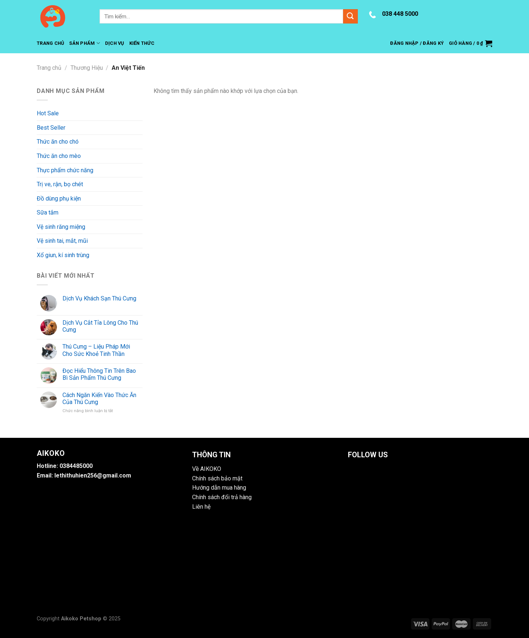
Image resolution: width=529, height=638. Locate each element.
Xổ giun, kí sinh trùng (63, 255)
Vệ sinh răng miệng (61, 226)
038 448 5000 (400, 13)
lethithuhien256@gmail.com (92, 475)
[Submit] (350, 16)
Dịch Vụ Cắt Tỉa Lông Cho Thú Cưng (100, 326)
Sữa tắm (47, 212)
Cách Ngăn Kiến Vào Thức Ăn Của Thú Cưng (99, 398)
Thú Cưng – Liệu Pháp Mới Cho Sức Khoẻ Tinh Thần (96, 350)
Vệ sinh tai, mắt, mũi (62, 240)
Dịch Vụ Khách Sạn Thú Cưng (99, 298)
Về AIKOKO (206, 468)
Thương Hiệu (87, 67)
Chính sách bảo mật (217, 478)
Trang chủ (49, 67)
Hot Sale (48, 113)
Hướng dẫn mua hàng (219, 487)
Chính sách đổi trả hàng (222, 497)
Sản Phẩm (84, 43)
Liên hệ (201, 506)
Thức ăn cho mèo (59, 155)
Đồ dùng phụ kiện (59, 198)
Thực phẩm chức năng (65, 170)
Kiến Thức (141, 43)
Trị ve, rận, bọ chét (60, 184)
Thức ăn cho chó (58, 141)
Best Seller (51, 127)
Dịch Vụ (114, 43)
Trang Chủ (50, 43)
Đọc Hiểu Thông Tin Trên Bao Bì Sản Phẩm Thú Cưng (99, 374)
